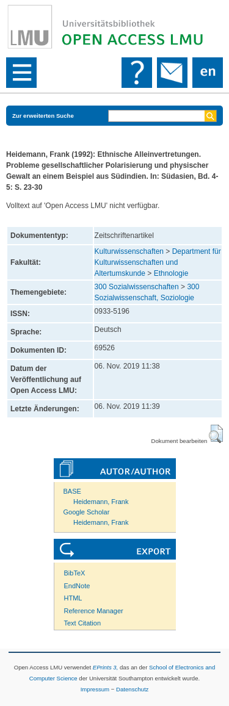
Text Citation (82, 623)
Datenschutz (132, 689)
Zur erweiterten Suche (43, 115)
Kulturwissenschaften (129, 251)
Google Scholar (87, 512)
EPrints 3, (105, 667)
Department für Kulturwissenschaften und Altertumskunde (158, 262)
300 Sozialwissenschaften (137, 287)
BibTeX (74, 573)
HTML (73, 598)
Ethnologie (171, 273)
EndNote (77, 585)
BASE (72, 491)
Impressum (95, 689)
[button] (216, 434)
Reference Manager (93, 610)
